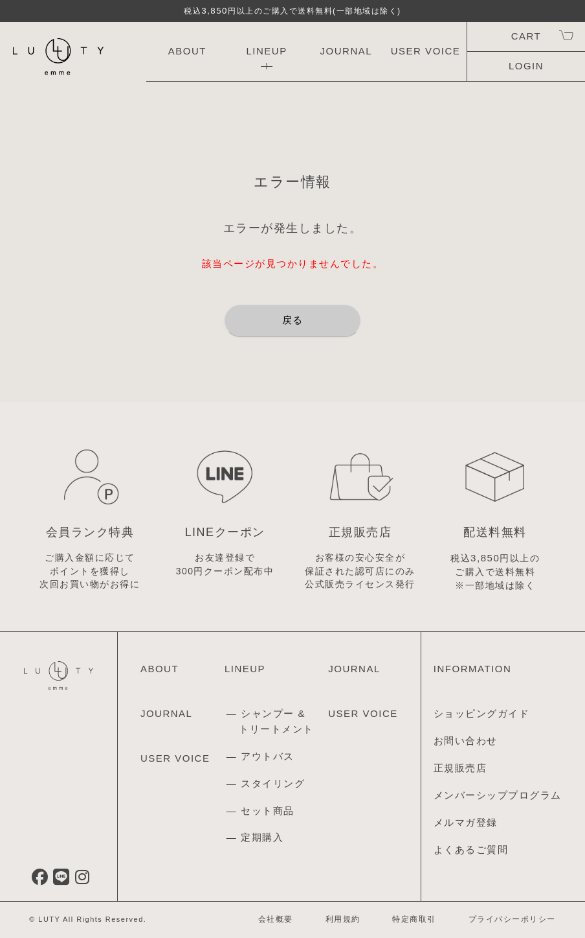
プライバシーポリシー (512, 919)
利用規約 (343, 919)
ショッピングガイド (482, 713)
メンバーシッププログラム (498, 795)
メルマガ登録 (466, 822)
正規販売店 (460, 767)
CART (526, 35)
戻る (293, 319)
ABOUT (187, 50)
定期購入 (262, 837)
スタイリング (273, 783)
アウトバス (267, 756)
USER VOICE (426, 50)
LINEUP (266, 50)
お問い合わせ (466, 740)
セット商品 (267, 810)
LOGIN (526, 65)
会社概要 (275, 919)
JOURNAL (346, 50)
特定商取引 (414, 919)
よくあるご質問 (471, 849)
